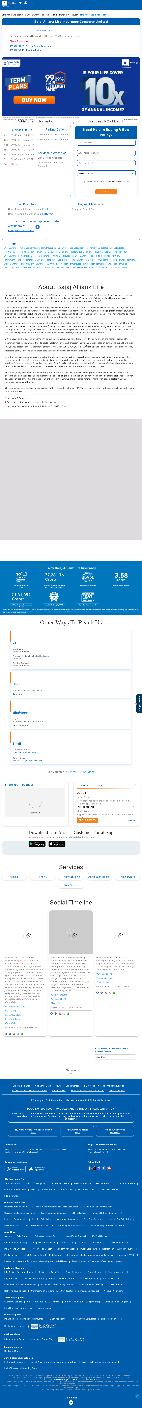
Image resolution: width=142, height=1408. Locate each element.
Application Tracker (99, 876)
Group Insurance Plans (15, 1190)
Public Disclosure (88, 1249)
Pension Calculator (41, 1219)
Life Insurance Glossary (15, 1243)
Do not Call (9, 1319)
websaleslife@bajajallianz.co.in (27, 761)
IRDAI (58, 1086)
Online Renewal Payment (32, 1319)
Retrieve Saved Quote (15, 1291)
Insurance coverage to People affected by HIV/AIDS (109, 1255)
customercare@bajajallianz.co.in (28, 752)
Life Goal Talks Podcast (74, 1236)
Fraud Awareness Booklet (115, 1131)
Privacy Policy (59, 1091)
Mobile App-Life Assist (15, 1326)
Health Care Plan (82, 1184)
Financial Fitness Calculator (105, 1213)
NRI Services (128, 876)
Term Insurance (12, 1184)
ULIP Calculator (79, 1213)
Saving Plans (40, 1184)
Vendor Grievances (66, 1249)
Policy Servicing (71, 876)
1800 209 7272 (92, 1380)
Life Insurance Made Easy (45, 1236)
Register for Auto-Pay (50, 1272)
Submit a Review (87, 820)
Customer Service (13, 1302)
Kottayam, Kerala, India (21, 230)
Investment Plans (60, 1184)
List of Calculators (110, 1319)
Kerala (45, 209)
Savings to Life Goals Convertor (20, 1213)
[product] (106, 173)
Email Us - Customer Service (18, 1308)
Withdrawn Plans (86, 1190)
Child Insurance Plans (125, 1184)
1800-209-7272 (21, 666)
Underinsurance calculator (17, 1207)
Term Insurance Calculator (54, 1213)
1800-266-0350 (21, 659)
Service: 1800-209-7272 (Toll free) (82, 1302)
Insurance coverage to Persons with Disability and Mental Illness (35, 1261)
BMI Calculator (11, 1226)
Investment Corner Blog (41, 1339)
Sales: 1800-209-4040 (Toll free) (43, 1302)
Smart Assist (99, 1243)
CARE (55, 402)
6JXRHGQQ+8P (16, 226)
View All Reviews (44, 30)
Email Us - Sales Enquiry (116, 1302)
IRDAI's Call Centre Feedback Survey (29, 1091)
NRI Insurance (48, 1190)
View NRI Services (82, 772)
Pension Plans (102, 1184)
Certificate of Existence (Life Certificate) (52, 1291)
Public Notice (10, 1255)
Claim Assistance (74, 1272)
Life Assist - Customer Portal (18, 1272)
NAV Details (71, 885)
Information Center (42, 1249)
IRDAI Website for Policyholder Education (104, 1086)
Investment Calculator (67, 1219)
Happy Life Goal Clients (44, 1243)
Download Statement (33, 1279)
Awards (8, 1236)
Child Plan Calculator (94, 1219)
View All (131, 820)
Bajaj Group (22, 1236)
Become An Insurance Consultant (87, 1091)
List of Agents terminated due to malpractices (54, 1362)
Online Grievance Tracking (90, 1285)
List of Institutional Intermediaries (99, 1362)
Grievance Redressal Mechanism (20, 1285)
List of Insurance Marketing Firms (20, 1368)
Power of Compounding (15, 1219)
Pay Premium (11, 1279)
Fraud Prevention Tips (77, 1131)
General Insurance (21, 1086)
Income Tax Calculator (120, 1219)
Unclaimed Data (43, 1086)
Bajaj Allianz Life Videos (16, 1249)
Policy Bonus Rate (120, 1243)
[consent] (84, 181)
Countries (100, 1057)
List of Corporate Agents (35, 1255)
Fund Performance (89, 1279)
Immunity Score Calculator (71, 1226)
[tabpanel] (71, 89)
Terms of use (66, 1243)
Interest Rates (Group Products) (118, 1249)
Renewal (42, 876)
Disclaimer (71, 1070)
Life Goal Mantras (99, 1236)
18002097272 (31, 46)
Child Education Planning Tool (97, 1207)
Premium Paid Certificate (61, 1279)
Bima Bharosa (72, 1086)
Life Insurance (11, 1196)
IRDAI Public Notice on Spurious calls (33, 1131)
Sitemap (56, 1255)
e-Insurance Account (88, 1291)
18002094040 (25, 50)
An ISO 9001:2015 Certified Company (44, 1326)
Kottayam (47, 214)
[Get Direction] (37, 228)
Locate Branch (45, 1308)
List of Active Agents (15, 1362)
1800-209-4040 (21, 652)
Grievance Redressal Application (57, 1285)
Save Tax (83, 1243)
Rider (34, 1190)
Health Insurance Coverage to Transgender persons (97, 1261)
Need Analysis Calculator (84, 1319)
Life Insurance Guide (14, 1339)
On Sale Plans (66, 1190)
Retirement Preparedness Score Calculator (57, 1207)
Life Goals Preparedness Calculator (107, 1226)
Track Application (116, 1272)
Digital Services (95, 1272)
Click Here (88, 107)
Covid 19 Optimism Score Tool (38, 1226)
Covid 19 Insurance (109, 1190)
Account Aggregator (114, 1291)
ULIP (27, 1184)
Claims (14, 876)
